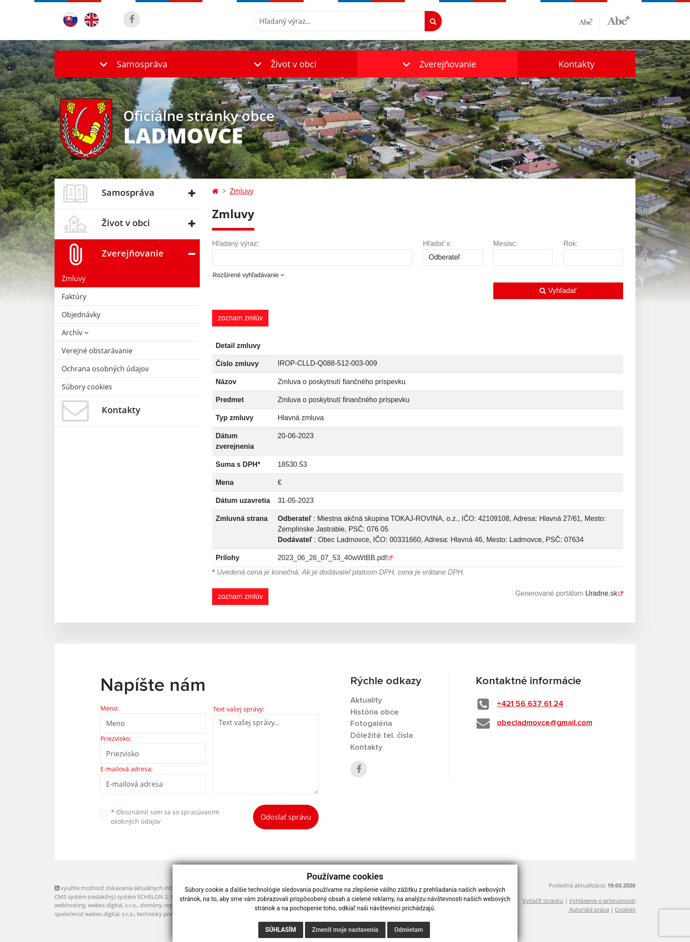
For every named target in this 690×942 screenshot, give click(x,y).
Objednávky (81, 314)
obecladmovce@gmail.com (544, 723)
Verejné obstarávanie (97, 351)
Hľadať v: (437, 243)
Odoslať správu (286, 817)
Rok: (570, 243)
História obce (374, 712)
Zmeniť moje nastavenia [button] (345, 929)
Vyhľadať (558, 290)
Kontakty (576, 64)
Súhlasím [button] (280, 929)
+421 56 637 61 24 (530, 704)
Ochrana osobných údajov (105, 369)
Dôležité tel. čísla (381, 736)
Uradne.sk (601, 593)
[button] (132, 64)
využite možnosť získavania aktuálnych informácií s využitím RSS (142, 888)
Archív (75, 332)
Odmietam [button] (408, 929)
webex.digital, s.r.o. (112, 905)
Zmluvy (73, 278)
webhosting (70, 905)
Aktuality (366, 700)
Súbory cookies (87, 387)
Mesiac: (505, 243)
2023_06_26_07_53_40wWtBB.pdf (332, 557)
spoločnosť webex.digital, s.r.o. (94, 914)
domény (150, 905)
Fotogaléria (371, 724)
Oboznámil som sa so (165, 816)
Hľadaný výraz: (235, 243)
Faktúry (74, 296)
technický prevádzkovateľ (170, 914)
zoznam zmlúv (240, 318)
